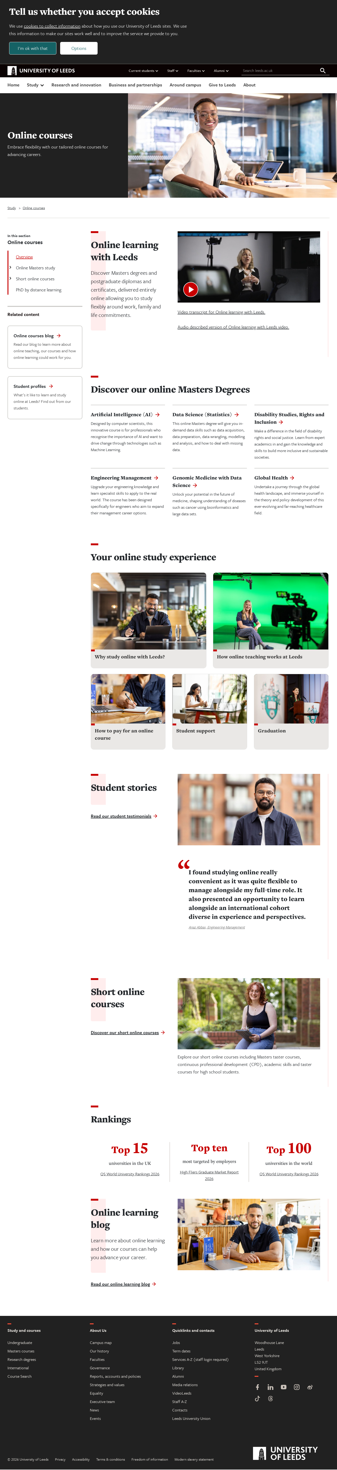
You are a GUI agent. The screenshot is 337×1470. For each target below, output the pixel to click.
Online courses (34, 208)
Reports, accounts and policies (115, 1377)
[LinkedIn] (270, 1388)
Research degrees (21, 1360)
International (18, 1368)
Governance (100, 1368)
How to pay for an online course (124, 735)
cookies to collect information (52, 26)
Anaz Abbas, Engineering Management (217, 927)
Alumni (221, 71)
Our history (99, 1351)
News (94, 1410)
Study (36, 85)
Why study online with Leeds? (130, 657)
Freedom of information (150, 1459)
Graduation (272, 731)
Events (95, 1419)
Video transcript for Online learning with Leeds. (221, 312)
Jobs (176, 1343)
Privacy (60, 1459)
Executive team (102, 1402)
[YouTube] (283, 1388)
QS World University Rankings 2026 (129, 1174)
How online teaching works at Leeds (259, 657)
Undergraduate (19, 1343)
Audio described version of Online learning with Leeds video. (233, 327)
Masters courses (20, 1351)
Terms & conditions (110, 1459)
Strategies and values (107, 1385)
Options (79, 48)
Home (13, 85)
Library (178, 1368)
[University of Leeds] (291, 1454)
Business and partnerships (135, 85)
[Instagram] (296, 1388)
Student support (195, 731)
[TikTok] (257, 1399)
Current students (144, 71)
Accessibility (81, 1459)
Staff (173, 71)
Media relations (185, 1385)
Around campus (185, 85)
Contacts (179, 1410)
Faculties (196, 71)
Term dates (181, 1351)
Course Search (19, 1377)
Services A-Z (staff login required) (200, 1360)
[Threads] (270, 1399)
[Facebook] (257, 1388)
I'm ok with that (33, 48)
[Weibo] (310, 1388)
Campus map (101, 1343)
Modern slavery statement (194, 1459)
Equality (96, 1393)
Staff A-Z (179, 1402)
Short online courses (35, 279)
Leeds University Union (191, 1419)
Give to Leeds (222, 85)
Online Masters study (35, 268)
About (249, 85)
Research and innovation (76, 85)
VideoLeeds (181, 1393)
